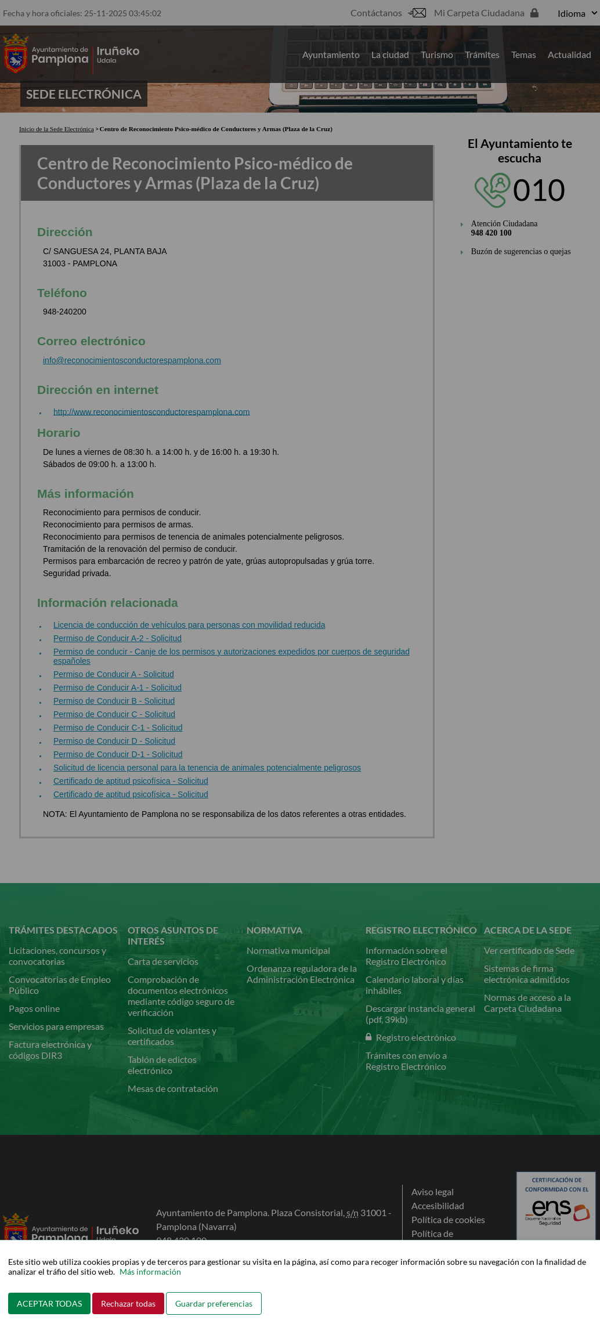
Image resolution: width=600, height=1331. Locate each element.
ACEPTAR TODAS (49, 1303)
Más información (150, 1271)
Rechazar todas (128, 1303)
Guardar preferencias (213, 1303)
